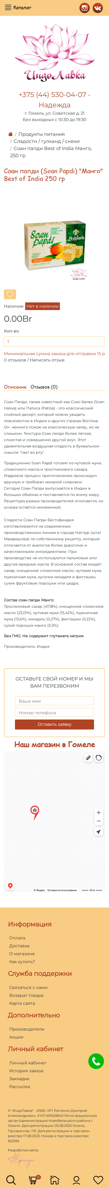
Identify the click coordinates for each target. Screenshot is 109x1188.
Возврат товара (26, 995)
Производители (26, 1029)
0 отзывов (15, 360)
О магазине (22, 953)
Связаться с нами (28, 987)
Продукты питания (41, 134)
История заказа (26, 1070)
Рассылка (19, 1086)
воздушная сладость (52, 446)
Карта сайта (22, 1003)
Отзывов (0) (44, 387)
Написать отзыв (47, 360)
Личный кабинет (27, 1062)
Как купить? (22, 961)
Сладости (13, 520)
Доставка (19, 945)
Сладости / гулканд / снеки (47, 141)
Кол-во (11, 331)
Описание (15, 387)
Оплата (17, 937)
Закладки (19, 1078)
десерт (28, 414)
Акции (16, 1037)
